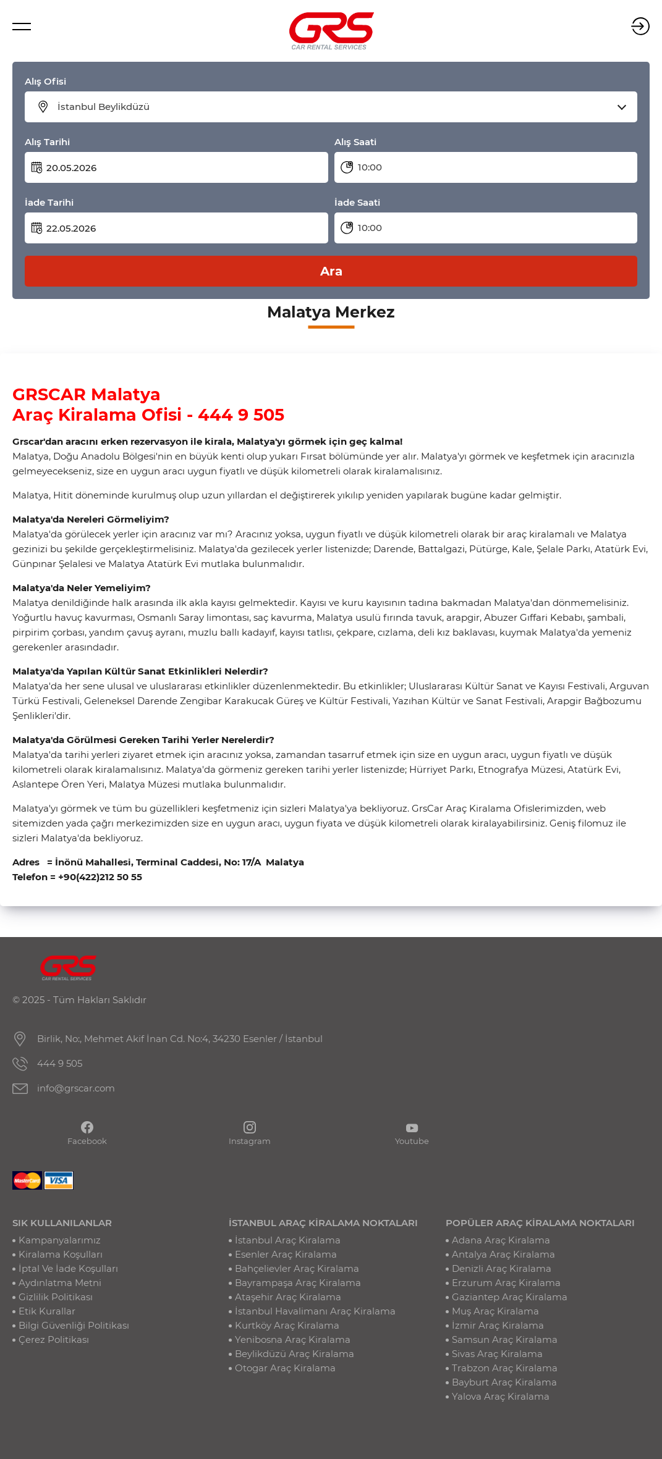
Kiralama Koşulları (61, 1254)
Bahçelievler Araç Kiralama (297, 1268)
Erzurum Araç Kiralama (506, 1283)
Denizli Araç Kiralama (501, 1268)
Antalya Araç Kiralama (503, 1254)
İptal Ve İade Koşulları (68, 1268)
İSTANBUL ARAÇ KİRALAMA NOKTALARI (323, 1223)
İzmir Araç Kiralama (498, 1325)
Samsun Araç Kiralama (505, 1339)
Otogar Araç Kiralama (285, 1368)
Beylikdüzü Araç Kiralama (294, 1354)
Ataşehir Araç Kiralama (288, 1297)
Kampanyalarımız (60, 1240)
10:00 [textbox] (370, 167)
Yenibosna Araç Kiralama (292, 1339)
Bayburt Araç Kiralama (504, 1382)
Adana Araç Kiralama (501, 1240)
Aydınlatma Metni (60, 1283)
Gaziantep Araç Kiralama (509, 1297)
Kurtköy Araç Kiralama (287, 1325)
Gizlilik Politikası (56, 1297)
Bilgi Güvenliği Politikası (74, 1325)
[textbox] (339, 106)
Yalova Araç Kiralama (501, 1396)
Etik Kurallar (47, 1311)
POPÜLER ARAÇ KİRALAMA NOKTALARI (540, 1223)
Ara (331, 271)
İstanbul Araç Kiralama (288, 1240)
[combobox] (339, 106)
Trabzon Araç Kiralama (505, 1368)
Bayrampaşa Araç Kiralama (298, 1283)
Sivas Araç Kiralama (497, 1354)
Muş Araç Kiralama (495, 1311)
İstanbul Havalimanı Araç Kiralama (315, 1311)
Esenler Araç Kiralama (286, 1254)
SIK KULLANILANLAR (62, 1223)
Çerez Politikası (54, 1339)
